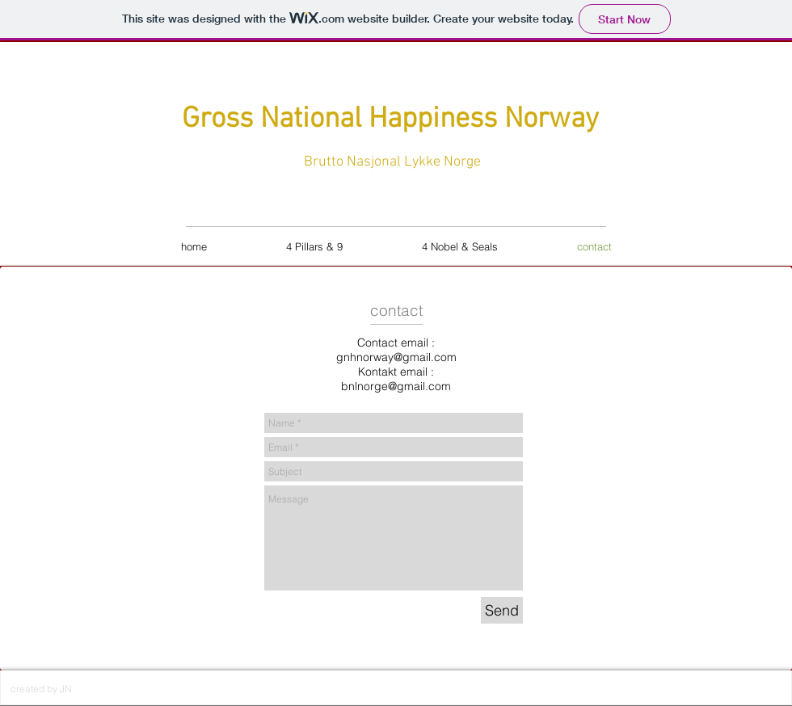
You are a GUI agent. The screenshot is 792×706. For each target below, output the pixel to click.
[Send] (502, 610)
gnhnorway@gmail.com (396, 357)
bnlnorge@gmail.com (396, 386)
